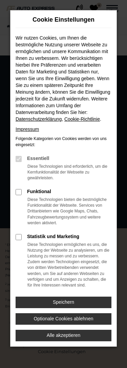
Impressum (27, 129)
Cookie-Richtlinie (82, 119)
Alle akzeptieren (64, 335)
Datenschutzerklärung (39, 119)
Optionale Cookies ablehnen (63, 318)
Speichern (63, 302)
